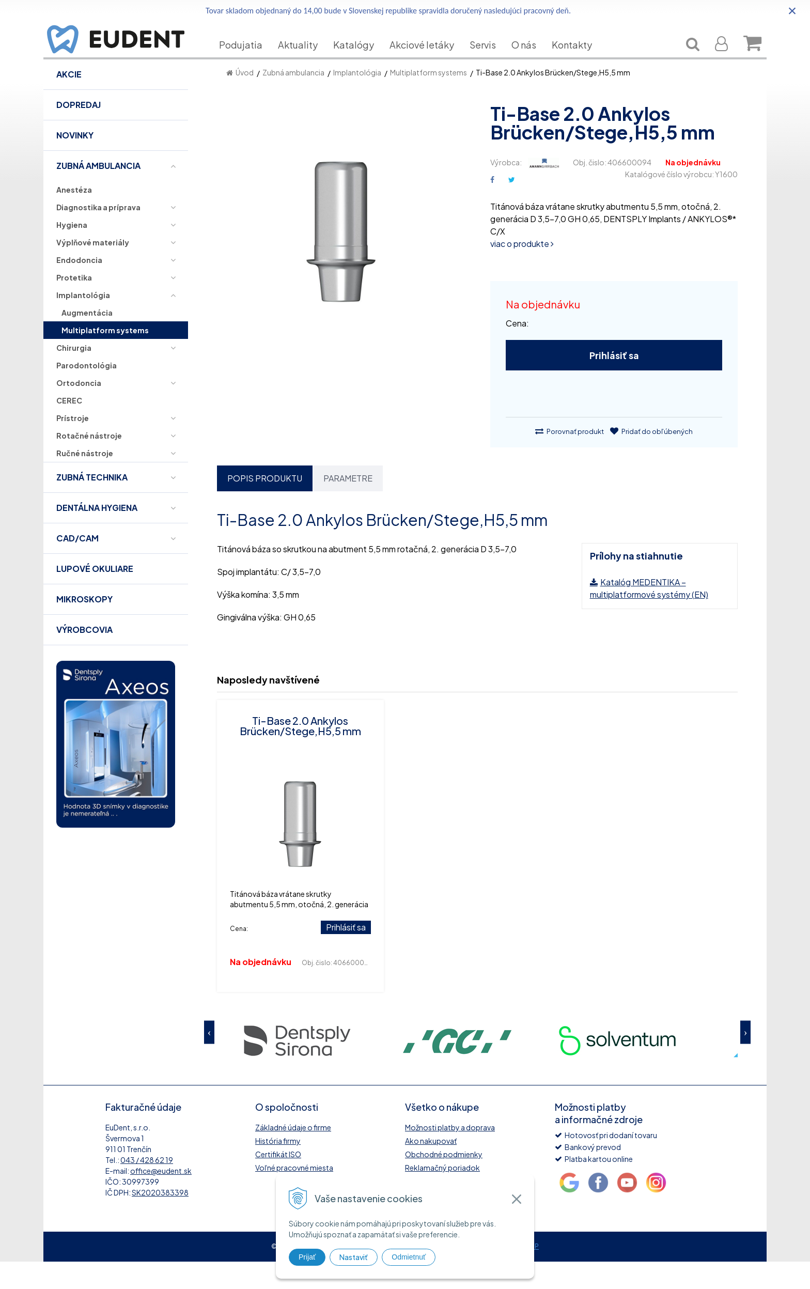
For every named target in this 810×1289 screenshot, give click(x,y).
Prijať (307, 1257)
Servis (490, 60)
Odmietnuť (409, 1257)
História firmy (278, 1168)
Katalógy (361, 60)
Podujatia (248, 60)
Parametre (347, 505)
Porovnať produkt (569, 459)
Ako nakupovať (431, 1168)
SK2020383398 (160, 1219)
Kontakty (579, 60)
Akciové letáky (429, 60)
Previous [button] (209, 1059)
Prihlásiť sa (614, 383)
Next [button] (745, 1059)
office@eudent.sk (161, 1198)
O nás (531, 60)
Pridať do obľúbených (651, 459)
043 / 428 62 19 (146, 1187)
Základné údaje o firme (293, 1154)
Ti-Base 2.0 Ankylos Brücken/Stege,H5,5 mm (300, 753)
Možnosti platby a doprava (450, 1154)
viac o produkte (522, 271)
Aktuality (305, 60)
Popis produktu (264, 505)
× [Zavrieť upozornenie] (792, 10)
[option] (297, 1067)
